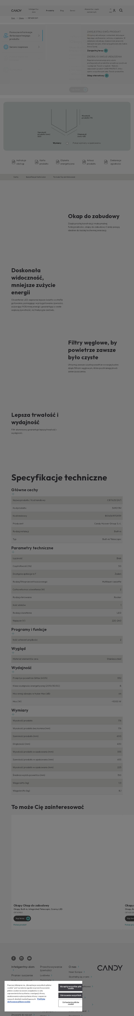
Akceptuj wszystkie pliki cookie (70, 987)
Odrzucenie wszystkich (70, 995)
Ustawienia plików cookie (70, 1003)
